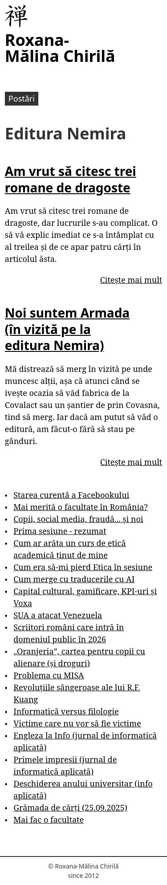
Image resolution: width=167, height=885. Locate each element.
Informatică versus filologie (65, 711)
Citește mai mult (131, 279)
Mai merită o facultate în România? (80, 507)
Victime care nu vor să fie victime (77, 723)
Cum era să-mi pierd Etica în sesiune (82, 567)
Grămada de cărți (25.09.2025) (70, 807)
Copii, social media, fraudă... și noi (78, 519)
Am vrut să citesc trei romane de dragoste (70, 179)
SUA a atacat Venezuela (57, 615)
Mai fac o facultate (48, 819)
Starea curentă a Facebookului (71, 494)
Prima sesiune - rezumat (59, 531)
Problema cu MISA (48, 675)
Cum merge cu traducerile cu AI (73, 579)
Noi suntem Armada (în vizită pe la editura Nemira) (67, 329)
